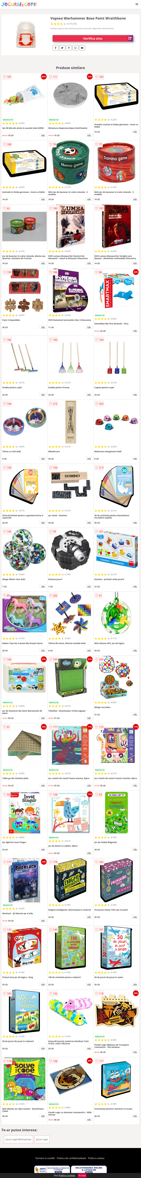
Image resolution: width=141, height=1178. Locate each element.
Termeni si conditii (45, 1158)
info (43, 135)
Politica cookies (96, 1158)
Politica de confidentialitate (71, 1158)
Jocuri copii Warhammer (19, 1139)
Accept (82, 1175)
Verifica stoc (108, 38)
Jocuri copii (42, 1139)
